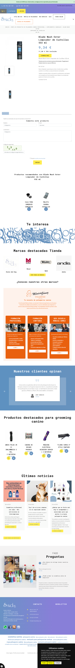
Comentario (6, 130)
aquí (68, 659)
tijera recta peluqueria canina (26, 656)
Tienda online (59, 17)
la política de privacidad (40, 159)
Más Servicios (43, 17)
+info (15, 351)
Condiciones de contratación (34, 663)
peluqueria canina (28, 647)
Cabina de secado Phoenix (28, 451)
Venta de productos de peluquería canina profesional (28, 27)
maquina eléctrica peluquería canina (35, 654)
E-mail (40, 124)
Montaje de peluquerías (31, 17)
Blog (50, 17)
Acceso (22, 11)
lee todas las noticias (13, 544)
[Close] (74, 2)
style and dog (18, 17)
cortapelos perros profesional (16, 654)
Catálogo (12, 11)
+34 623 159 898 (22, 6)
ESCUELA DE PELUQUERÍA (23, 22)
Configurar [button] (57, 662)
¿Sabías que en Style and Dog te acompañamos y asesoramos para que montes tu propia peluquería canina (61, 517)
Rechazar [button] (50, 662)
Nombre (5, 124)
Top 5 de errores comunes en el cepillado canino (37, 515)
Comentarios (7, 113)
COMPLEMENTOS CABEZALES (54, 27)
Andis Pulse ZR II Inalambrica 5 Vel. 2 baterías (11, 454)
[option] (20, 51)
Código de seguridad (8, 145)
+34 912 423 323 (7, 6)
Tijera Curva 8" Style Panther (64, 451)
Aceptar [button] (44, 662)
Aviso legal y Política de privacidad (15, 663)
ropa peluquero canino (13, 652)
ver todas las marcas (37, 278)
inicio (7, 27)
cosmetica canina (13, 646)
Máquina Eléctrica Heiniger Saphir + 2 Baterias (46, 454)
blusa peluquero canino (30, 652)
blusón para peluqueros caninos (15, 649)
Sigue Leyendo (11, 533)
